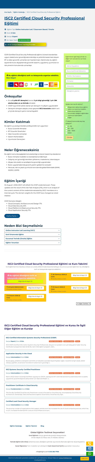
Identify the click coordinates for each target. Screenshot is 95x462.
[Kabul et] (84, 458)
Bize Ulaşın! (11, 78)
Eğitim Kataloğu (19, 12)
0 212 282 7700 (80, 5)
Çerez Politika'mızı (65, 458)
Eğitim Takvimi (31, 426)
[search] (91, 5)
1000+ (70, 133)
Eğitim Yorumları (12, 243)
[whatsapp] (90, 454)
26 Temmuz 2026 (24, 40)
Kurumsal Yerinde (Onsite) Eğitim (19, 238)
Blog (42, 426)
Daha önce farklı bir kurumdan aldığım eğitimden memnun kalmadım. (78, 113)
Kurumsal (37, 5)
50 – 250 (70, 128)
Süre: (15, 341)
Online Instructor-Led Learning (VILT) (20, 230)
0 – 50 (70, 126)
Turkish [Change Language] (66, 5)
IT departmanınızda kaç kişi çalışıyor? (75, 122)
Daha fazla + (12, 216)
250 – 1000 (71, 131)
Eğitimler (28, 5)
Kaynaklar (48, 5)
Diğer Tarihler (83, 303)
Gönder (69, 137)
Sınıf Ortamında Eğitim (15, 234)
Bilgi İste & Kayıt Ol (25, 281)
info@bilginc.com (42, 452)
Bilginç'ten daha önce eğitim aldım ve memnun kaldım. (78, 108)
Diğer (70, 117)
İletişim (56, 5)
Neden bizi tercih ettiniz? (74, 104)
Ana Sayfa (7, 12)
